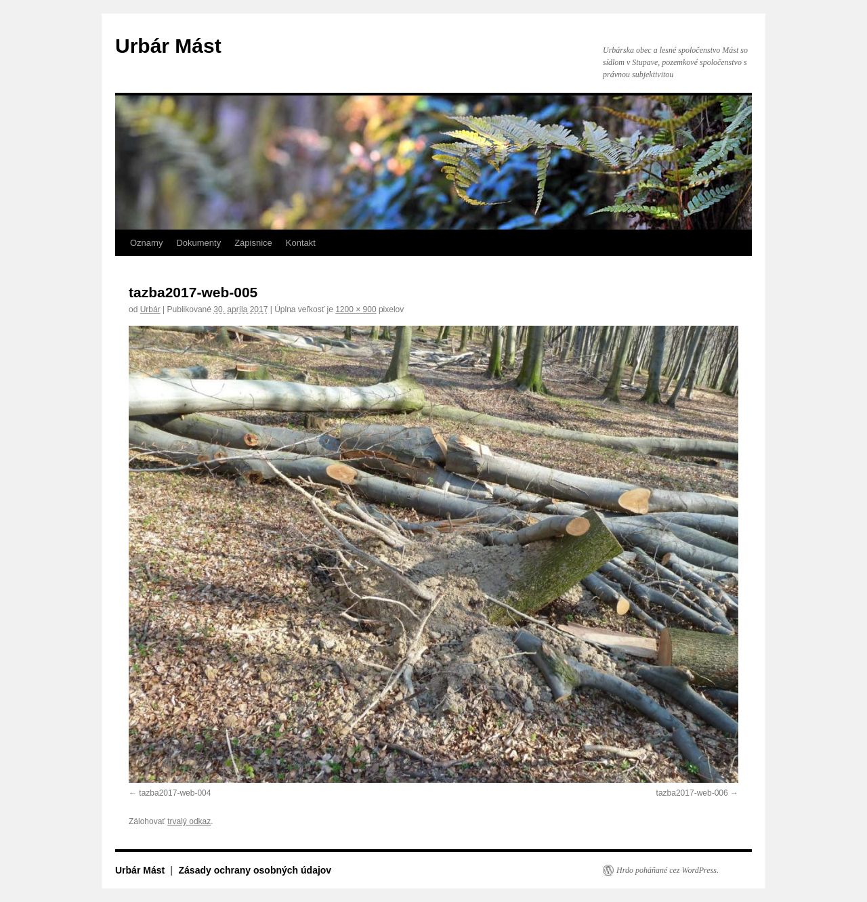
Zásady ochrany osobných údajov (255, 870)
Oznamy (146, 243)
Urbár (150, 309)
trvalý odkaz (189, 821)
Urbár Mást (168, 46)
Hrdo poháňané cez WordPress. (667, 870)
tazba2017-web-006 (692, 793)
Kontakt (301, 243)
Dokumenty (198, 243)
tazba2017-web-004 (175, 793)
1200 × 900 (355, 309)
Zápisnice (253, 243)
